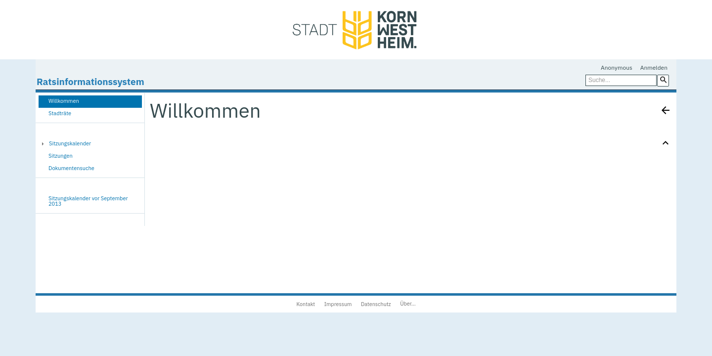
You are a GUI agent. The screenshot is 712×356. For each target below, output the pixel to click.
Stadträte (59, 113)
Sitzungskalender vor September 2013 (88, 201)
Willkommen (63, 100)
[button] (663, 80)
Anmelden (654, 67)
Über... (407, 303)
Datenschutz (376, 304)
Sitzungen (60, 155)
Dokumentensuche (71, 168)
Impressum (338, 304)
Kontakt (305, 304)
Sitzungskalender (70, 143)
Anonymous (616, 67)
